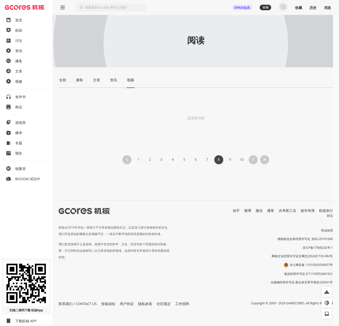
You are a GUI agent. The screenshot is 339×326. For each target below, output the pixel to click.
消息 (327, 7)
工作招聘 (182, 303)
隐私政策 (145, 303)
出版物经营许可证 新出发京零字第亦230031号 (302, 282)
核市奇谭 (308, 210)
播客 (270, 210)
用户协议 (127, 303)
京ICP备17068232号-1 (318, 247)
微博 (247, 210)
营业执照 (327, 230)
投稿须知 (108, 303)
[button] (327, 292)
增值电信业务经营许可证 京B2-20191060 (305, 239)
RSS (330, 215)
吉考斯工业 (287, 210)
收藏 (298, 7)
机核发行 (326, 210)
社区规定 (164, 303)
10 (241, 159)
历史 (313, 7)
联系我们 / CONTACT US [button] (78, 303)
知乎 (236, 210)
